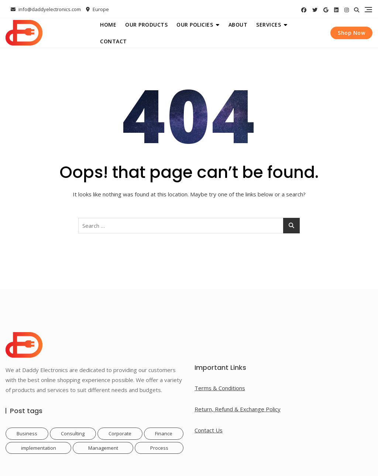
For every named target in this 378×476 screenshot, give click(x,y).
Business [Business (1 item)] (27, 433)
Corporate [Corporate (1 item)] (120, 433)
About (238, 24)
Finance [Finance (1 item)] (163, 433)
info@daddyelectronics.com (46, 9)
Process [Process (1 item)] (159, 448)
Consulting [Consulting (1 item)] (73, 433)
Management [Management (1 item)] (103, 448)
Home (108, 24)
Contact (113, 41)
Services (268, 24)
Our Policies (194, 24)
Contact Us (209, 430)
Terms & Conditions (220, 388)
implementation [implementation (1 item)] (38, 448)
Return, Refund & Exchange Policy (238, 409)
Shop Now (351, 32)
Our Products (146, 24)
